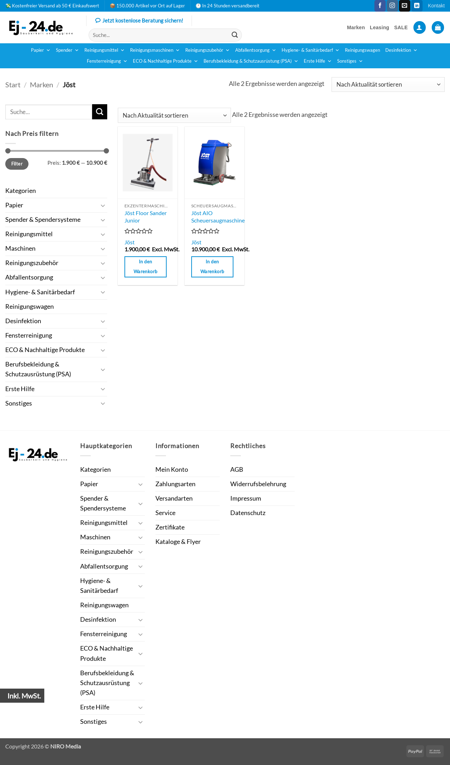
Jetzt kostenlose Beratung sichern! (139, 21)
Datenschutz (247, 512)
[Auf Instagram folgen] (392, 6)
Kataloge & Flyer (178, 541)
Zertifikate (170, 527)
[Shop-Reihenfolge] (388, 84)
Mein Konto (171, 469)
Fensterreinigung (107, 61)
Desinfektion (401, 50)
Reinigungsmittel (104, 50)
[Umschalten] (103, 205)
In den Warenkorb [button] (145, 266)
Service (165, 512)
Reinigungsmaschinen (155, 50)
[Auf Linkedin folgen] (417, 6)
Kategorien (20, 190)
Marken (356, 27)
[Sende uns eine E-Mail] (404, 6)
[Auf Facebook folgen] (380, 6)
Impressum (245, 498)
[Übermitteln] (234, 35)
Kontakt (436, 5)
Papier (41, 50)
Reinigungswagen (362, 50)
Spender (67, 50)
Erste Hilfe (318, 61)
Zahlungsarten (175, 484)
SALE (401, 27)
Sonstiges (350, 61)
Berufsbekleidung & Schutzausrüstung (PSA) (251, 61)
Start (12, 84)
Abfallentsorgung (255, 50)
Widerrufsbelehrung (258, 484)
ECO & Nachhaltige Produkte (165, 61)
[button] (419, 27)
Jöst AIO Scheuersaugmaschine (218, 216)
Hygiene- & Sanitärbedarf (311, 50)
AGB (236, 469)
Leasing (379, 27)
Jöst (129, 242)
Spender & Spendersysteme (43, 219)
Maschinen (20, 248)
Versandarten (174, 498)
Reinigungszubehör (207, 50)
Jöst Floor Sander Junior (145, 216)
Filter (16, 164)
